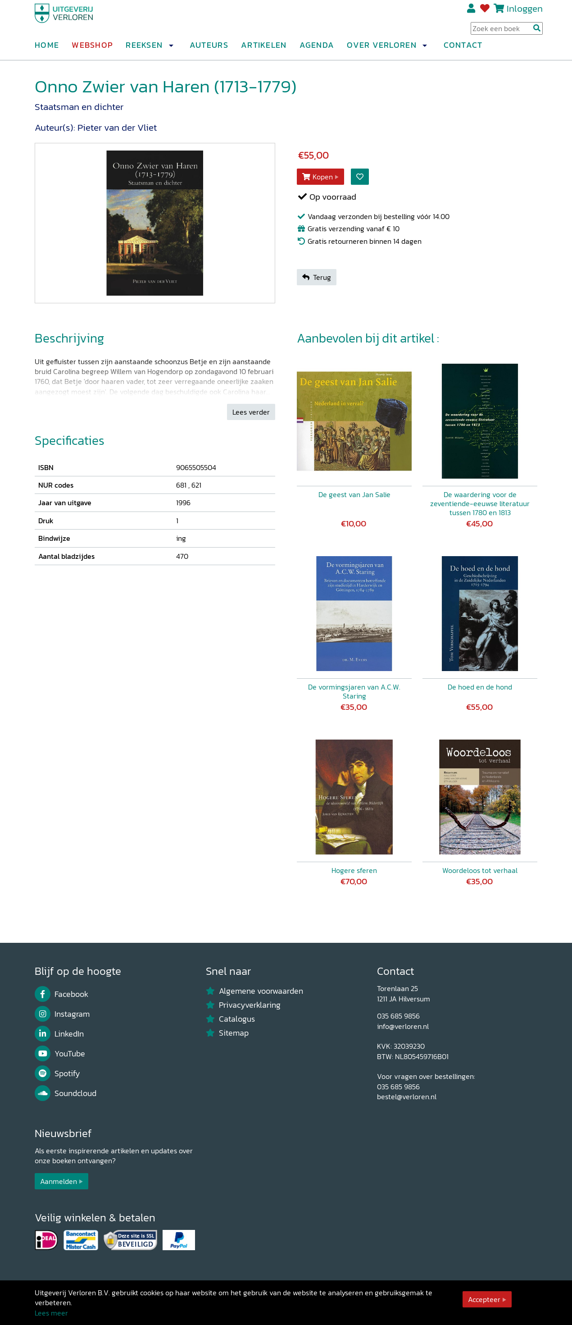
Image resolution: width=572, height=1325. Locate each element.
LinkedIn (59, 1034)
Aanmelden (58, 1181)
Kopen (317, 176)
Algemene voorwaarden (254, 991)
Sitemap (227, 1033)
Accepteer (484, 1299)
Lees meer (51, 1312)
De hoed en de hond (480, 686)
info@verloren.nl (403, 1026)
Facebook (61, 994)
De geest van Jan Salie (354, 494)
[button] (171, 49)
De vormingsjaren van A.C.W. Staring (354, 691)
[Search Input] (507, 32)
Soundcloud (65, 1093)
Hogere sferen (354, 870)
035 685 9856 (398, 1015)
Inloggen (525, 12)
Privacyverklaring (243, 1005)
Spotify (57, 1073)
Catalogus (230, 1019)
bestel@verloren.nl (406, 1096)
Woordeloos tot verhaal (480, 870)
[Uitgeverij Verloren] (78, 20)
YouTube (60, 1054)
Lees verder (251, 412)
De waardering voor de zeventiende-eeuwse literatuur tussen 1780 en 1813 (480, 503)
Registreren (472, 12)
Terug (316, 277)
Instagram (62, 1014)
